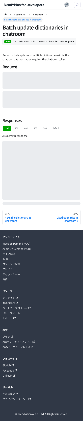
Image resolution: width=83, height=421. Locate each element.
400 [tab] (16, 128)
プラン (8, 336)
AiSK (5, 259)
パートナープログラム (17, 308)
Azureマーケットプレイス (19, 342)
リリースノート (11, 313)
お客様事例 (10, 303)
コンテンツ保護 (11, 264)
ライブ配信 (9, 254)
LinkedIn (9, 375)
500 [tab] (45, 128)
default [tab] (56, 128)
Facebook (10, 370)
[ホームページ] (6, 14)
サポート (9, 318)
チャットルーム (11, 274)
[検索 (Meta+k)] (77, 5)
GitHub (8, 365)
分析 (5, 279)
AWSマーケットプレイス (18, 347)
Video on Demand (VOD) (16, 243)
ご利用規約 (10, 394)
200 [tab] (7, 128)
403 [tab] (35, 128)
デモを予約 (10, 297)
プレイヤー (9, 269)
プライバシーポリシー (17, 399)
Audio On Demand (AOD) (17, 248)
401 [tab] (26, 128)
